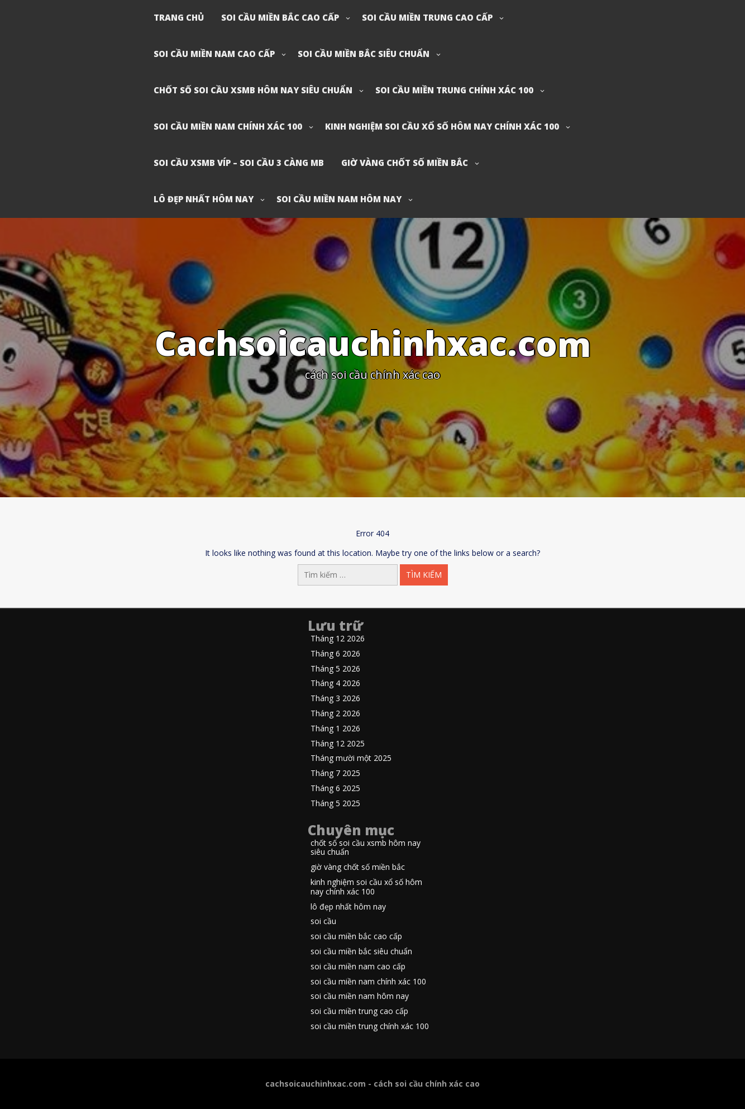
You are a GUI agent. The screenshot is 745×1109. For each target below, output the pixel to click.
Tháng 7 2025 (335, 773)
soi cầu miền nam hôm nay (339, 198)
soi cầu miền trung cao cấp (427, 17)
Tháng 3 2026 (335, 698)
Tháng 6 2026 (335, 654)
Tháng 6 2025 (335, 788)
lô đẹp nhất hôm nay (204, 198)
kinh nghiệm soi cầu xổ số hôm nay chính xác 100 (442, 126)
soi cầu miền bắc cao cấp (280, 17)
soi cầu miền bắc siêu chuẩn (363, 53)
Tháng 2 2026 (335, 713)
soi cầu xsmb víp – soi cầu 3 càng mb (239, 162)
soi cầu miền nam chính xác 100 (228, 126)
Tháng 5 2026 (335, 669)
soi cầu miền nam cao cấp (214, 53)
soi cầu (323, 921)
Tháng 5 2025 (335, 803)
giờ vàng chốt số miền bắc (404, 162)
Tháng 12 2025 (338, 744)
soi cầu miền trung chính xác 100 (454, 90)
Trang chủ (179, 17)
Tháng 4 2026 (335, 683)
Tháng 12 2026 (338, 639)
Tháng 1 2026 (335, 729)
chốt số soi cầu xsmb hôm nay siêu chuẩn (253, 90)
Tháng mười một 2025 (351, 758)
